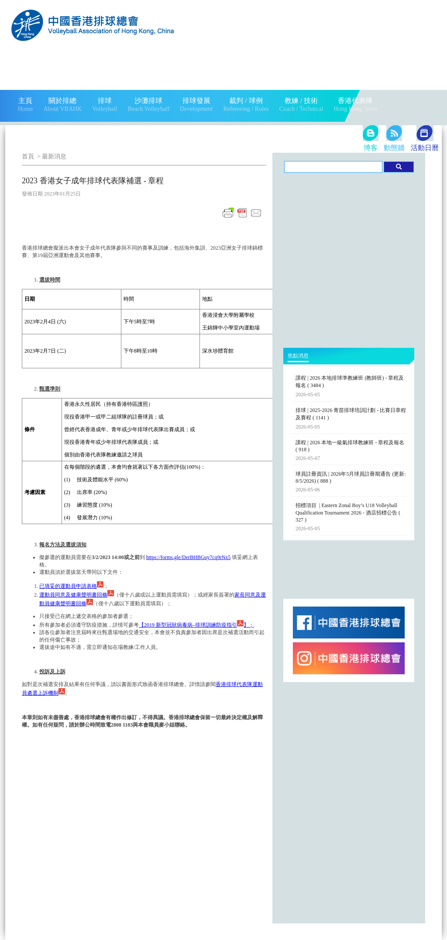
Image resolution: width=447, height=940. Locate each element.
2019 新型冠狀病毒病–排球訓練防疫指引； (196, 625)
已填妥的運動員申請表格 (71, 586)
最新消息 (54, 156)
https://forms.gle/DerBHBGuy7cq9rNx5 (188, 557)
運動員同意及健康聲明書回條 (76, 595)
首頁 (28, 156)
